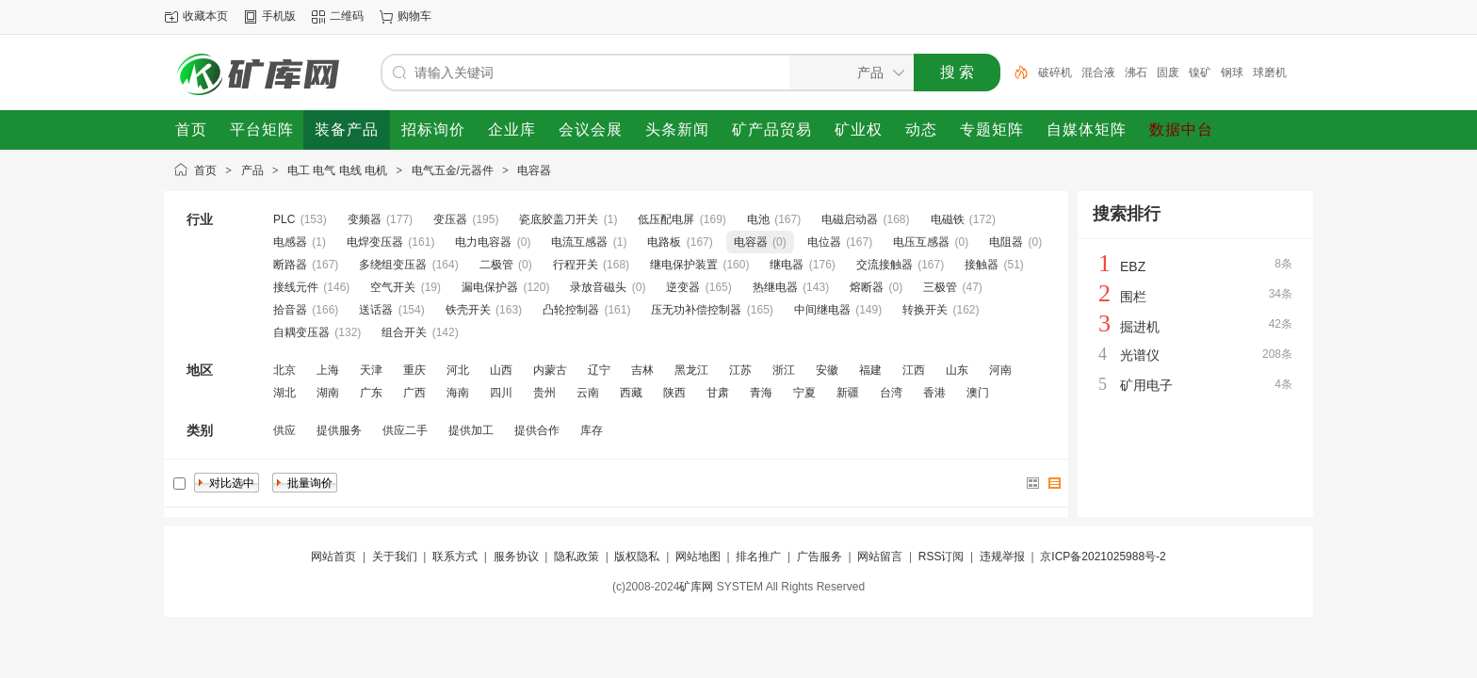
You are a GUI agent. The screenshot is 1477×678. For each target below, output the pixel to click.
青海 (761, 392)
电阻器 (1006, 242)
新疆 (847, 392)
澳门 (977, 392)
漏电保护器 (490, 287)
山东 (957, 370)
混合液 (1098, 72)
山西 (501, 370)
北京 (284, 370)
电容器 (534, 170)
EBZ (1132, 266)
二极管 (496, 264)
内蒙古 (550, 370)
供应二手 (405, 430)
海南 (457, 392)
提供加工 (471, 430)
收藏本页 (205, 16)
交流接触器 (884, 264)
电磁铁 (948, 219)
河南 (1000, 370)
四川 (501, 392)
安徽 (827, 370)
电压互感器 (921, 242)
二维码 (347, 16)
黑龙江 (691, 370)
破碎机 (1055, 72)
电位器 (824, 242)
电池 (758, 219)
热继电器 (775, 287)
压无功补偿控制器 (696, 309)
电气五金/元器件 (453, 170)
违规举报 (1002, 556)
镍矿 (1200, 72)
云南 (587, 392)
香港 (934, 392)
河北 (457, 370)
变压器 (450, 219)
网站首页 (333, 556)
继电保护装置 (684, 264)
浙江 (783, 370)
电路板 (664, 242)
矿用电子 (1146, 385)
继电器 (786, 264)
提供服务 (339, 430)
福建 (870, 370)
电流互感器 (579, 242)
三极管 (940, 287)
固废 (1168, 72)
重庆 (414, 370)
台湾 (891, 392)
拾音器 (290, 309)
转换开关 (925, 309)
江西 (913, 370)
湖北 (284, 392)
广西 (414, 392)
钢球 (1232, 72)
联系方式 (455, 556)
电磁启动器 (849, 219)
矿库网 (696, 586)
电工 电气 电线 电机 (337, 170)
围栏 (1133, 296)
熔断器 (867, 287)
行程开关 (575, 264)
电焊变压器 (375, 242)
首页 (205, 170)
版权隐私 (636, 556)
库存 (591, 430)
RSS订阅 (941, 556)
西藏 (631, 392)
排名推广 (758, 556)
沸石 (1136, 72)
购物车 (414, 16)
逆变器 (683, 287)
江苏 (740, 370)
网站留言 (879, 556)
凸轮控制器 (571, 309)
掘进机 (1140, 326)
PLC (284, 219)
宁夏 (804, 392)
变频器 (364, 219)
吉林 (642, 370)
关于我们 (394, 556)
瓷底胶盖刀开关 (558, 219)
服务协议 (516, 556)
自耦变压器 (301, 332)
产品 (252, 170)
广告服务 (819, 556)
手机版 (279, 16)
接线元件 (295, 287)
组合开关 (404, 332)
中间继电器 (822, 309)
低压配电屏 (666, 219)
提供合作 (537, 430)
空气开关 (392, 287)
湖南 (327, 392)
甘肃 (717, 392)
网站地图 (698, 556)
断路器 (290, 264)
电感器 (290, 242)
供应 (284, 430)
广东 (371, 392)
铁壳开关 (468, 309)
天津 (371, 370)
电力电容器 (483, 242)
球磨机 (1270, 72)
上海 (327, 370)
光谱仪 (1140, 355)
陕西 (674, 392)
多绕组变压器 (393, 264)
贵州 (544, 392)
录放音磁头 (598, 287)
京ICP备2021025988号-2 (1102, 556)
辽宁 (599, 370)
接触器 (981, 264)
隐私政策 (576, 556)
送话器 (376, 309)
